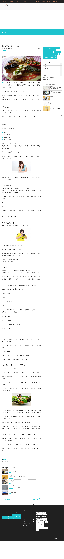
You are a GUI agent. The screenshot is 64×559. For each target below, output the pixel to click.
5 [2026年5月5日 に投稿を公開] (5, 516)
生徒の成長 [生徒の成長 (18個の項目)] (51, 55)
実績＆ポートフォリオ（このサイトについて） (50, 1)
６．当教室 (38, 1)
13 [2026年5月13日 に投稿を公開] (8, 518)
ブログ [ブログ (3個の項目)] (58, 48)
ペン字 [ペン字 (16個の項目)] (45, 50)
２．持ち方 (11, 1)
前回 (3, 83)
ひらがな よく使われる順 (54, 103)
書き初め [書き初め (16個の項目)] (52, 53)
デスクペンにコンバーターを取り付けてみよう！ (18, 476)
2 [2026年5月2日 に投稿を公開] (16, 514)
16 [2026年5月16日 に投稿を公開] (16, 518)
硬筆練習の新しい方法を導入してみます (16, 487)
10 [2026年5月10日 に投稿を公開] (19, 516)
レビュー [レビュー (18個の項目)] (48, 50)
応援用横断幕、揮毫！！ (13, 492)
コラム (4, 459)
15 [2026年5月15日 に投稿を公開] (13, 518)
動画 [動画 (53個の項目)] (52, 50)
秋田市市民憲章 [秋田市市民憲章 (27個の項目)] (46, 57)
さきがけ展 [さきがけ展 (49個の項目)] (50, 48)
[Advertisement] (32, 19)
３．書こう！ (18, 1)
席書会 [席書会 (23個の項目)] (38, 520)
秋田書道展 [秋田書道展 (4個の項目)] (52, 57)
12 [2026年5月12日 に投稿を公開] (5, 518)
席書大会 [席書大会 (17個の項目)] (41, 520)
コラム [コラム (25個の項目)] (55, 48)
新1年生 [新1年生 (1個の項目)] (48, 53)
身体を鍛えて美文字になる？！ (14, 471)
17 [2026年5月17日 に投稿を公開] (19, 518)
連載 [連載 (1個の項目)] (56, 57)
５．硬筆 (31, 1)
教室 (12, 488)
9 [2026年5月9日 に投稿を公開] (16, 516)
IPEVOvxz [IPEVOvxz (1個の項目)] (45, 48)
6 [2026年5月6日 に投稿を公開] (8, 516)
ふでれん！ (7, 6)
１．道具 (4, 1)
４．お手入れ (25, 1)
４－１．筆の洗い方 (53, 92)
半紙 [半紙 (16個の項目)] (55, 50)
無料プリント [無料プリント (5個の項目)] (46, 55)
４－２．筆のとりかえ (54, 108)
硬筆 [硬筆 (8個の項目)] (55, 55)
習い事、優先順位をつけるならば (15, 481)
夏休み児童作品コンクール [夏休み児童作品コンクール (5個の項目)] (41, 518)
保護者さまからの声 (6, 4)
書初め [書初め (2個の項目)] (56, 53)
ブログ (10, 483)
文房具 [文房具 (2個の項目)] (45, 53)
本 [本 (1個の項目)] (59, 53)
